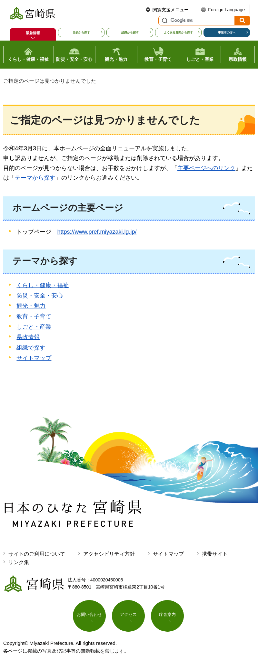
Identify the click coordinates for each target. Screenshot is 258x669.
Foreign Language (226, 9)
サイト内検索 (164, 20)
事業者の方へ (226, 32)
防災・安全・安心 (39, 295)
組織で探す (30, 347)
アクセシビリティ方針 (109, 554)
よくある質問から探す (178, 32)
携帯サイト (215, 554)
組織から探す (130, 32)
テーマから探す (35, 177)
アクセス (128, 615)
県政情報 (28, 337)
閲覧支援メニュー (171, 9)
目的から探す (81, 32)
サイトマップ (33, 358)
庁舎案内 (167, 615)
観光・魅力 (30, 306)
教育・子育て (33, 316)
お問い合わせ (89, 615)
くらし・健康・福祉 (42, 285)
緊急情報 (33, 33)
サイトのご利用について (36, 554)
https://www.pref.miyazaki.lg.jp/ (96, 232)
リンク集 (18, 562)
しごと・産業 (33, 327)
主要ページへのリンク (206, 168)
